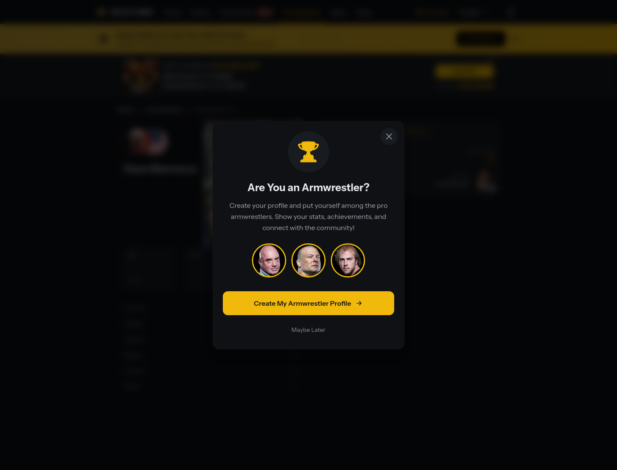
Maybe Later (308, 330)
